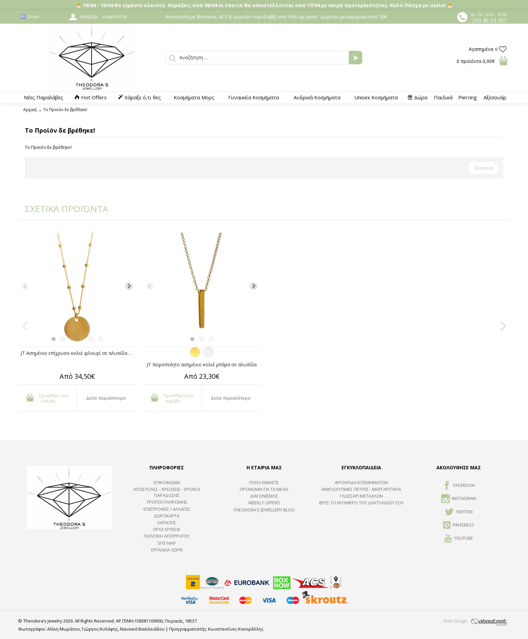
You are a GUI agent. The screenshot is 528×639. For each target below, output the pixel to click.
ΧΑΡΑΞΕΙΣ (166, 522)
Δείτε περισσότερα (106, 398)
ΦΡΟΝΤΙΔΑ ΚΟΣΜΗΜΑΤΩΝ (361, 482)
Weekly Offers (264, 503)
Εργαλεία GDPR (167, 550)
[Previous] (25, 286)
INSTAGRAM (458, 499)
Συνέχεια (483, 168)
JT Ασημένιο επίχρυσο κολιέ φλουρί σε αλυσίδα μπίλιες (78, 353)
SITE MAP (167, 543)
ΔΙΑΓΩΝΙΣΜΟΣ (264, 496)
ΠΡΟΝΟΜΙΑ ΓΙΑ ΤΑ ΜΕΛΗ (264, 489)
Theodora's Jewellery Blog (264, 510)
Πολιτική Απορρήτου (167, 536)
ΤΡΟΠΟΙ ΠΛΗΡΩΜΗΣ (166, 502)
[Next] (129, 286)
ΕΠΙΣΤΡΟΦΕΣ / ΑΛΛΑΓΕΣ (166, 509)
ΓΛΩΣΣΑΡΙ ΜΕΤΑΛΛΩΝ (361, 496)
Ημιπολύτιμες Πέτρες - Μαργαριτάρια (361, 489)
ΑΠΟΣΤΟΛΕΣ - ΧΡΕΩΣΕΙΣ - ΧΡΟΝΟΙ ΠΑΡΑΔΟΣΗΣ (166, 492)
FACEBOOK (458, 486)
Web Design (455, 621)
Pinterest (458, 525)
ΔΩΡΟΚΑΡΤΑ (166, 516)
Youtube (458, 539)
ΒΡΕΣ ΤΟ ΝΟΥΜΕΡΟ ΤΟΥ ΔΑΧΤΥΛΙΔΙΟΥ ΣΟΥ (361, 503)
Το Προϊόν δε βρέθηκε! (65, 109)
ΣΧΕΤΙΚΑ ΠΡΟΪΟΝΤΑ (62, 209)
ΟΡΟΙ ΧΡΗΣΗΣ (166, 529)
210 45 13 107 (489, 20)
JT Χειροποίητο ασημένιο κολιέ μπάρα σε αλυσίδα (202, 364)
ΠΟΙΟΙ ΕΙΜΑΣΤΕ (264, 482)
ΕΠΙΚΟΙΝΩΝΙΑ (167, 482)
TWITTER (459, 512)
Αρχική (30, 109)
